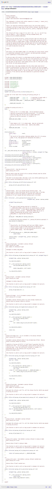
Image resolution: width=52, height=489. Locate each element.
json (49, 486)
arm (7, 6)
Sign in (49, 2)
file (29, 11)
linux (10, 6)
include (45, 6)
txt (46, 486)
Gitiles (8, 487)
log (32, 11)
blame (36, 11)
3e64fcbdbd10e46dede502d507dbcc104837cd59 (27, 6)
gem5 (3, 6)
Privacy (11, 487)
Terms (15, 487)
